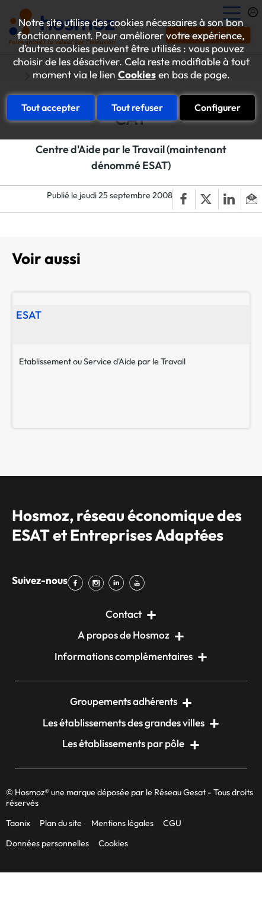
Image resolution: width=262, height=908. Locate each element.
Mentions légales (122, 823)
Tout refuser (137, 107)
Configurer (217, 107)
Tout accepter (50, 107)
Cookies (137, 74)
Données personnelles (47, 843)
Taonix (18, 823)
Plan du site (61, 823)
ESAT (28, 315)
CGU (172, 823)
